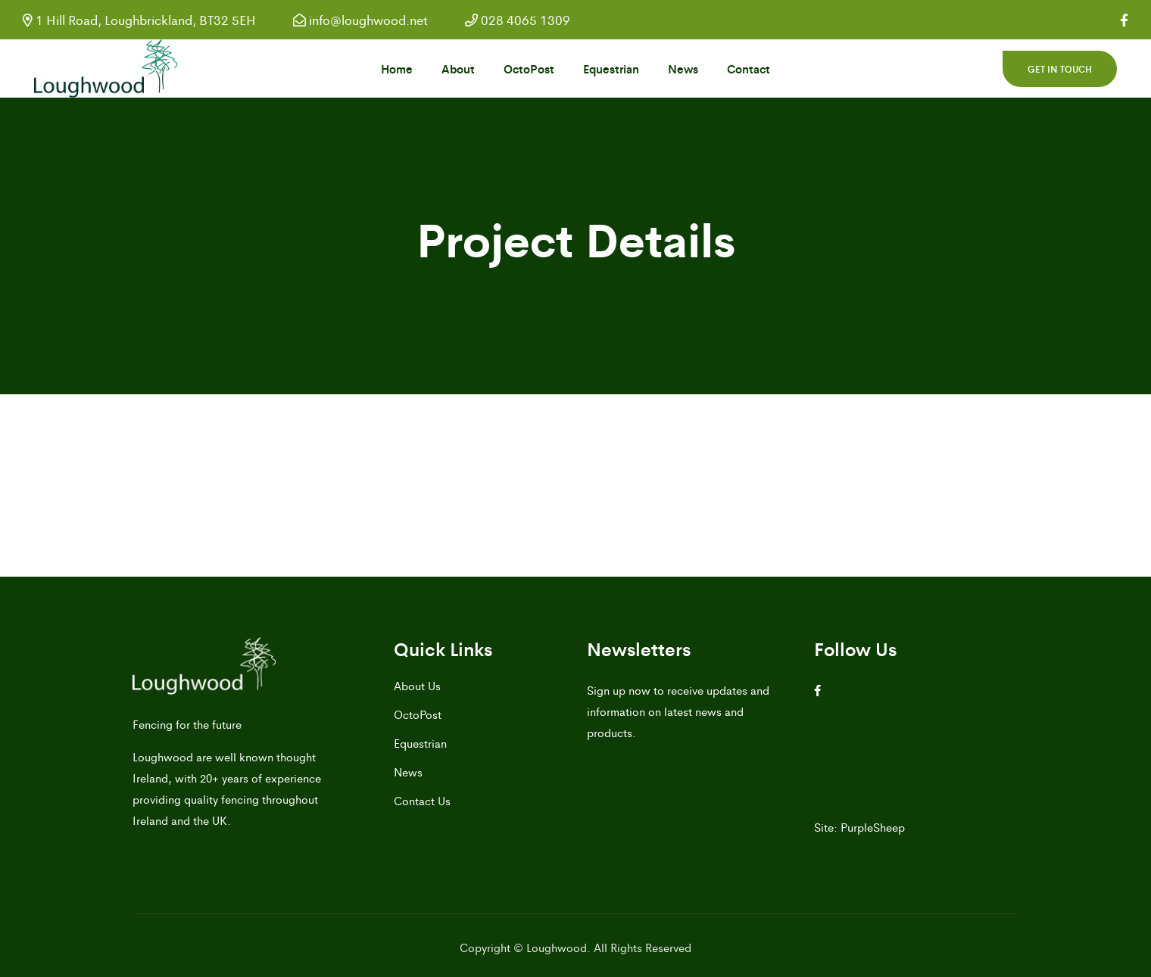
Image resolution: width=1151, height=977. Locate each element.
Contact (748, 68)
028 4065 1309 (517, 20)
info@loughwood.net (360, 20)
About (458, 68)
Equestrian (611, 68)
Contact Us (422, 800)
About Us (417, 685)
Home (397, 68)
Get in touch (1060, 69)
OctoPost (529, 68)
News (683, 68)
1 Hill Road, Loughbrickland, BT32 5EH (139, 20)
